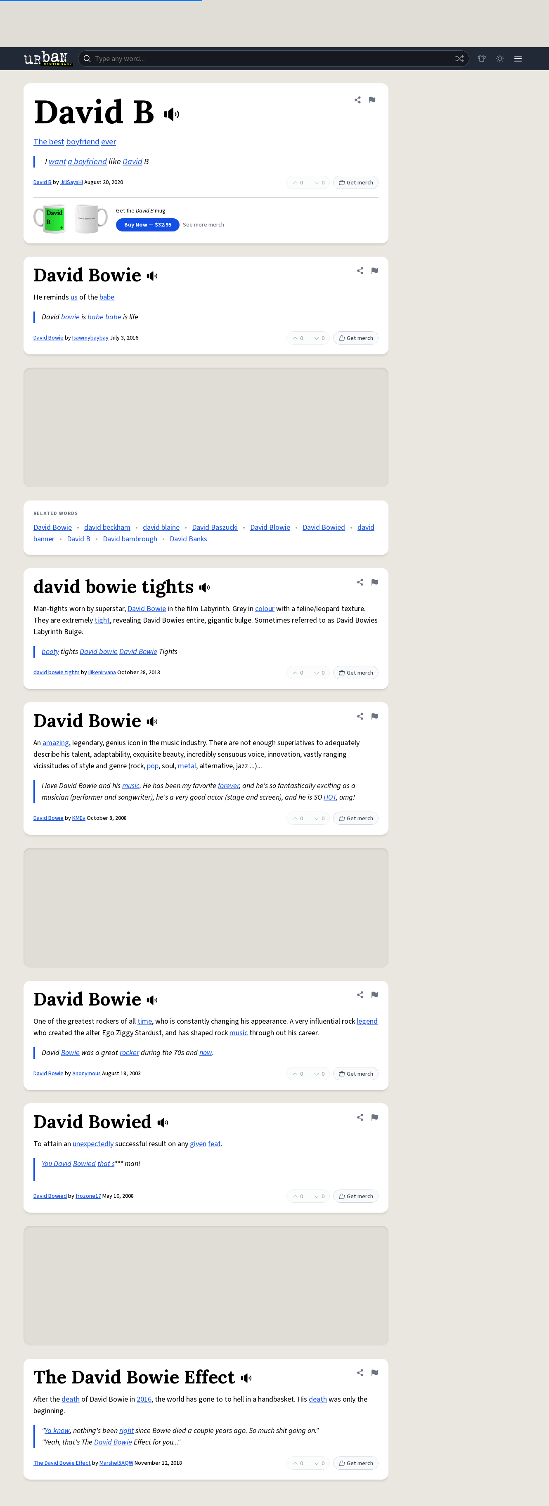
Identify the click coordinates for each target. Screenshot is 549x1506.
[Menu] (518, 58)
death (71, 1399)
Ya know (57, 1431)
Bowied (84, 1164)
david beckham (107, 527)
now (205, 1053)
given (198, 1144)
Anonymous (86, 1073)
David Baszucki (215, 527)
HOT (330, 797)
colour (264, 609)
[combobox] (273, 58)
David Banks (188, 539)
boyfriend (82, 142)
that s (105, 1164)
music (131, 786)
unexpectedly (93, 1144)
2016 (144, 1399)
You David (56, 1164)
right (126, 1431)
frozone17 (88, 1196)
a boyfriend (87, 162)
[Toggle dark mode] (499, 58)
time (144, 1021)
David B (42, 182)
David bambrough (130, 539)
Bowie (70, 1053)
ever (108, 142)
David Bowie (48, 338)
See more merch (203, 225)
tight (102, 620)
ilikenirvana (102, 672)
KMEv (78, 818)
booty (50, 652)
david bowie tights (56, 672)
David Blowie (270, 527)
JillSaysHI (71, 182)
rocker (129, 1053)
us (74, 297)
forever (228, 786)
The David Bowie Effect (62, 1463)
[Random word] (459, 59)
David (132, 162)
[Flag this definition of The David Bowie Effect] (374, 1372)
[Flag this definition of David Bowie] (374, 270)
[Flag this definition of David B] (372, 99)
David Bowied (324, 527)
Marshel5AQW (116, 1463)
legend (367, 1021)
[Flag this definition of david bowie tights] (374, 582)
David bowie (99, 652)
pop (153, 766)
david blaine (161, 527)
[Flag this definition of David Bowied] (374, 1117)
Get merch (355, 183)
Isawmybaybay (90, 338)
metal (187, 766)
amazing (56, 743)
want (57, 162)
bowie (70, 317)
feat (214, 1144)
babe (106, 297)
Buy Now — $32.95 (147, 225)
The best (48, 142)
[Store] (481, 58)
